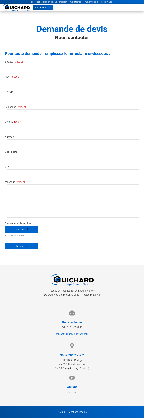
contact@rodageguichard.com (72, 333)
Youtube (72, 387)
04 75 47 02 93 (42, 7)
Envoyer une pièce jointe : (18, 223)
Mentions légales (77, 411)
